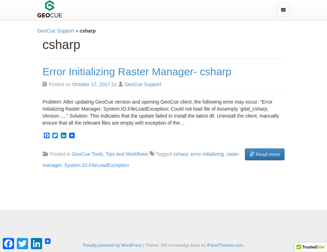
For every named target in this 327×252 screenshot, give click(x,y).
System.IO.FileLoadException (96, 165)
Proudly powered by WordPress (112, 245)
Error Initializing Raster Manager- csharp (137, 71)
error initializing (207, 154)
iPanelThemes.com (225, 245)
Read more (264, 154)
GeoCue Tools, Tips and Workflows (110, 154)
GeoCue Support (55, 31)
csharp (180, 154)
